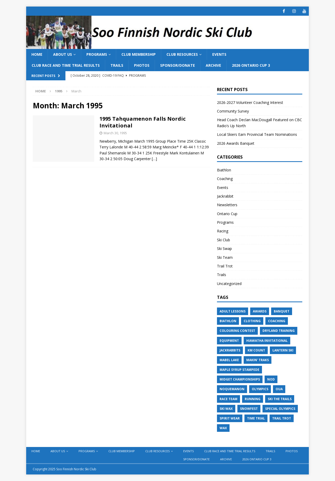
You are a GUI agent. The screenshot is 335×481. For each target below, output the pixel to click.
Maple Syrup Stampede (239, 369)
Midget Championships (240, 379)
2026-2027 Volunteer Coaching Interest (250, 102)
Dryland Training (279, 330)
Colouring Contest (237, 330)
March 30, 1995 (115, 133)
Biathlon (224, 169)
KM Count (256, 350)
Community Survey (233, 111)
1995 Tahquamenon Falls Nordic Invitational (142, 122)
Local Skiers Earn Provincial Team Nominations (257, 134)
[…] (154, 158)
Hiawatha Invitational (267, 340)
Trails (116, 65)
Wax (223, 428)
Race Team (228, 399)
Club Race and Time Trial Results (66, 65)
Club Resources (182, 54)
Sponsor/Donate (177, 65)
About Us (62, 54)
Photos (141, 65)
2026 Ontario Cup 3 (251, 65)
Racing (222, 230)
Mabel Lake (229, 360)
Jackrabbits (230, 350)
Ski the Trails (280, 399)
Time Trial (256, 418)
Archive (213, 65)
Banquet (281, 311)
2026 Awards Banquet (235, 143)
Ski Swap (224, 248)
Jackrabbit (225, 196)
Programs (96, 54)
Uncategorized (229, 283)
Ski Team (225, 257)
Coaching (225, 178)
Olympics (260, 389)
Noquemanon (232, 389)
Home (36, 54)
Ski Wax (226, 408)
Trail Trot (225, 266)
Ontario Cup (227, 213)
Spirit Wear (230, 418)
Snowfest (249, 408)
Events (219, 54)
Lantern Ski (282, 350)
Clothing (252, 321)
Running (252, 399)
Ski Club (223, 239)
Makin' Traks (257, 360)
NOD (271, 379)
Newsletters (227, 204)
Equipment (229, 340)
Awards (259, 311)
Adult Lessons (232, 311)
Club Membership (138, 54)
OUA (279, 389)
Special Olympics (280, 408)
